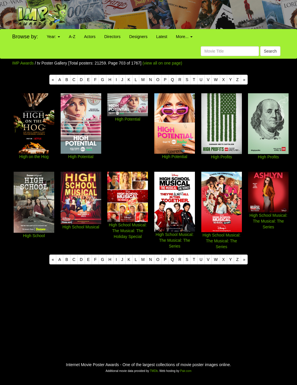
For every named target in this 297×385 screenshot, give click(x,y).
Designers (138, 36)
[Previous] (52, 80)
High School (34, 235)
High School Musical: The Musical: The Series (175, 240)
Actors (90, 36)
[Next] (244, 80)
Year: (53, 36)
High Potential (80, 156)
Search (270, 51)
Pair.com (185, 371)
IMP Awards (23, 63)
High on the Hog (33, 156)
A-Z (72, 36)
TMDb (154, 371)
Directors (112, 36)
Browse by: (25, 37)
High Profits (221, 157)
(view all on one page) (162, 63)
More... (184, 36)
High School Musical (80, 227)
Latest (161, 36)
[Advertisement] (186, 14)
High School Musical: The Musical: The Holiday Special (128, 231)
